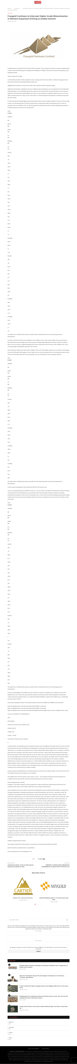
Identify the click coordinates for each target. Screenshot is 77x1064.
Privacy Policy (45, 1048)
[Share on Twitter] (40, 859)
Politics (11, 1032)
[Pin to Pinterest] (42, 859)
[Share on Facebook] (38, 859)
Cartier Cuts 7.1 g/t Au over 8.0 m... (23, 898)
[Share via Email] (44, 859)
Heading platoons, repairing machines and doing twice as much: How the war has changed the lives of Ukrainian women (44, 997)
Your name (38, 932)
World (10, 1038)
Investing (16, 8)
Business (11, 1022)
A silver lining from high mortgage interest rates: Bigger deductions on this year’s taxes (44, 987)
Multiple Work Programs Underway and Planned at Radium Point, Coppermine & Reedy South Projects (44, 966)
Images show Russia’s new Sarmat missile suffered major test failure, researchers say (44, 1007)
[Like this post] (35, 859)
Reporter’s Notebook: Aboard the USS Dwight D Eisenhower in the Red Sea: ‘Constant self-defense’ (42, 976)
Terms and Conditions (33, 1048)
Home (9, 8)
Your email (38, 942)
